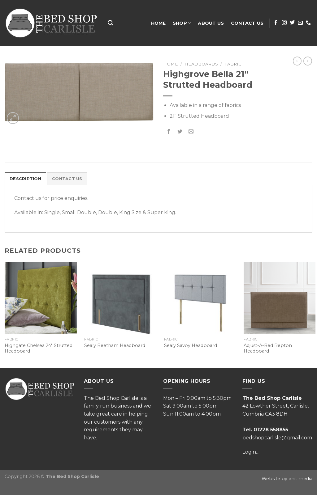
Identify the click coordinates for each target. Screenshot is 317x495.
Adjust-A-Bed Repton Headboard (268, 348)
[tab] (25, 178)
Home (158, 23)
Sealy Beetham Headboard (114, 345)
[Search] (110, 23)
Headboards (201, 63)
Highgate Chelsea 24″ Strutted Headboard (38, 348)
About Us (211, 23)
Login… (250, 452)
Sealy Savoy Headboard (190, 345)
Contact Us (247, 23)
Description (25, 178)
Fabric (232, 63)
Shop (182, 23)
